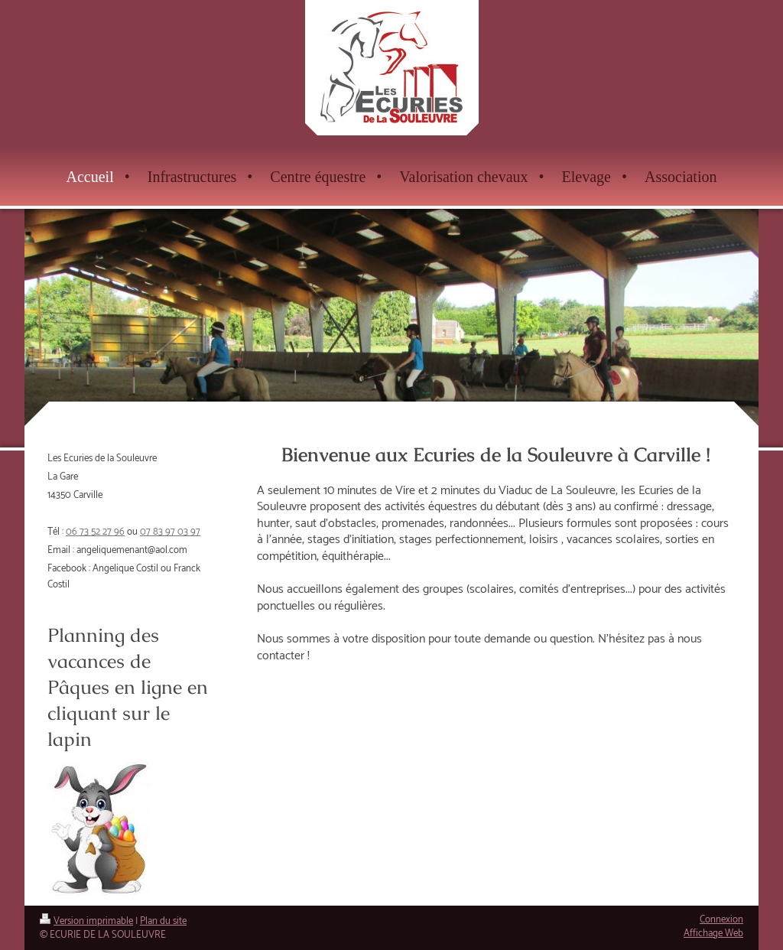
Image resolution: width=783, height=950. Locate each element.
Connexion (721, 920)
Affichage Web (713, 934)
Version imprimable (86, 921)
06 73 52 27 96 (95, 532)
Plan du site (163, 921)
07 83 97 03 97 (170, 532)
